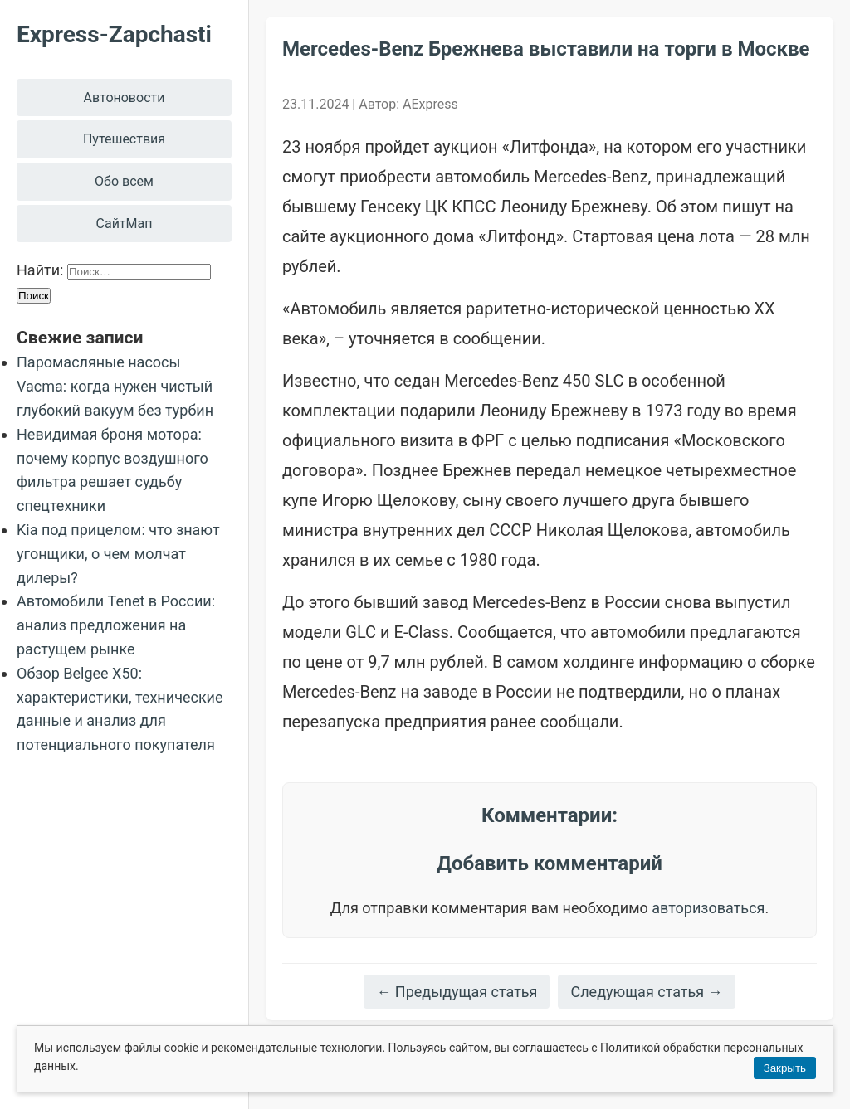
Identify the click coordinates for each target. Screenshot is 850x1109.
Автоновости (124, 97)
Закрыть (785, 1068)
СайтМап (124, 223)
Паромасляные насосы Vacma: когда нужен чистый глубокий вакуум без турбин (115, 386)
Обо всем (124, 181)
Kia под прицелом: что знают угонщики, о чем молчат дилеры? (118, 553)
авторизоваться (708, 908)
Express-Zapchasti (114, 34)
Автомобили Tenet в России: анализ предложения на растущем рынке (116, 625)
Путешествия (124, 139)
